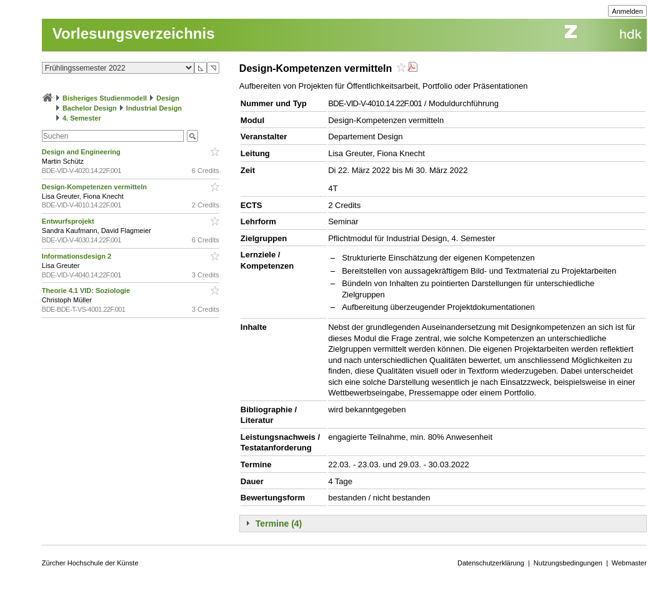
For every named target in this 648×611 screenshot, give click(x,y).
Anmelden (627, 11)
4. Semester (81, 118)
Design (167, 98)
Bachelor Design (89, 108)
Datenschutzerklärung (490, 563)
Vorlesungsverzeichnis (133, 33)
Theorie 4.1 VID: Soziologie (87, 290)
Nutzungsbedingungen (568, 563)
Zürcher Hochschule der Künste (90, 563)
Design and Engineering (82, 152)
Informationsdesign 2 (77, 256)
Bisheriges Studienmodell (104, 98)
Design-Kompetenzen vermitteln (95, 187)
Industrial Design (154, 108)
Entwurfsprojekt (69, 221)
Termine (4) (279, 524)
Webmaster (629, 563)
